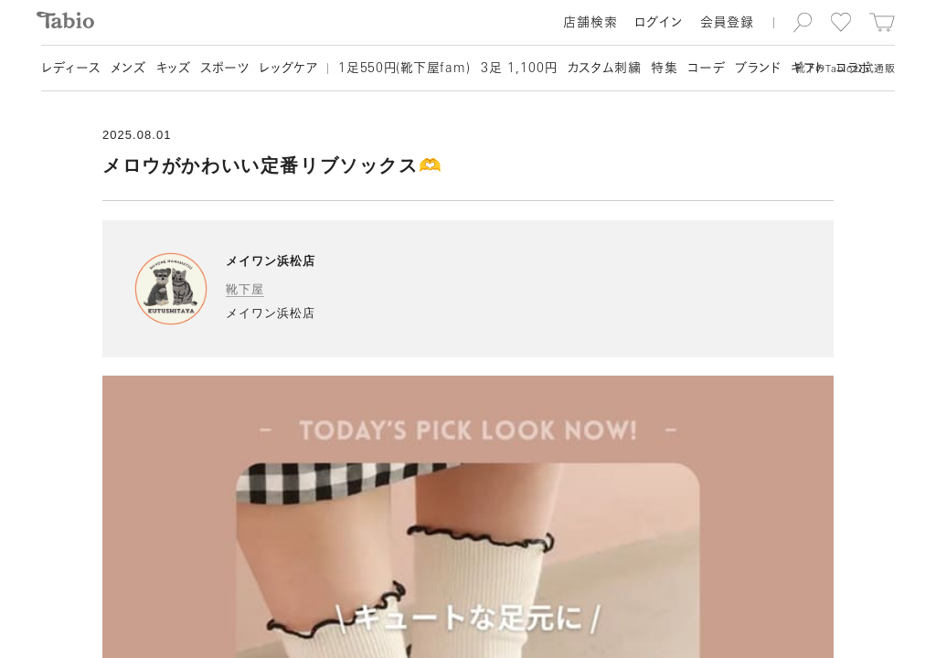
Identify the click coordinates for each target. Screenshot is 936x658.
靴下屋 (245, 289)
